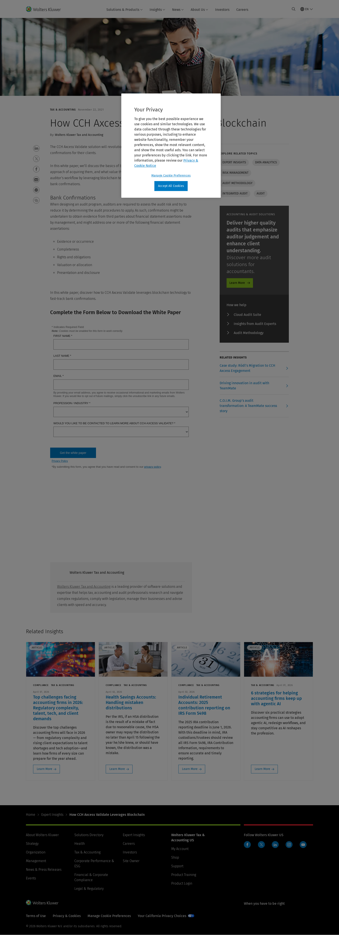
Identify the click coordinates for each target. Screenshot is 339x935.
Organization (35, 852)
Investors (222, 10)
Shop (175, 857)
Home (30, 815)
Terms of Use (36, 916)
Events (31, 878)
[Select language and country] (306, 9)
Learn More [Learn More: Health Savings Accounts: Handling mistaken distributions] (117, 769)
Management (36, 861)
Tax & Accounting (87, 852)
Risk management (235, 173)
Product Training (183, 875)
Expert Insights (52, 815)
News (178, 10)
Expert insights (234, 162)
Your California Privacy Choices (162, 916)
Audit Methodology (237, 183)
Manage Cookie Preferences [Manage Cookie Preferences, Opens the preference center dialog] (171, 175)
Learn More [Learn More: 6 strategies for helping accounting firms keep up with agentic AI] (262, 769)
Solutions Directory (88, 835)
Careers (242, 10)
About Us (199, 10)
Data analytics (266, 162)
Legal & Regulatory (89, 889)
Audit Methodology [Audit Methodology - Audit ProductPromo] (249, 333)
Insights (157, 10)
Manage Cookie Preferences (109, 916)
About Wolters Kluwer (42, 835)
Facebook (247, 844)
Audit (261, 193)
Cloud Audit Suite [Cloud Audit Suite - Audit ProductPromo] (247, 315)
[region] (171, 145)
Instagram (289, 844)
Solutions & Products (124, 10)
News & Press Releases (43, 870)
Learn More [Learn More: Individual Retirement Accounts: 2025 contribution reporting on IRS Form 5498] (190, 769)
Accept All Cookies (171, 186)
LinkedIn (275, 844)
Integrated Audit (235, 193)
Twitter (261, 844)
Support (177, 866)
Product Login (181, 883)
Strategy (32, 844)
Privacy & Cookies (67, 916)
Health (79, 844)
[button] (36, 148)
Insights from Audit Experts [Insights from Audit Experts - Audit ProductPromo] (255, 324)
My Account (180, 849)
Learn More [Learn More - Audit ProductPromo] (237, 283)
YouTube (303, 844)
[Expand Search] (294, 9)
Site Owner (131, 861)
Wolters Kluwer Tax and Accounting (83, 587)
